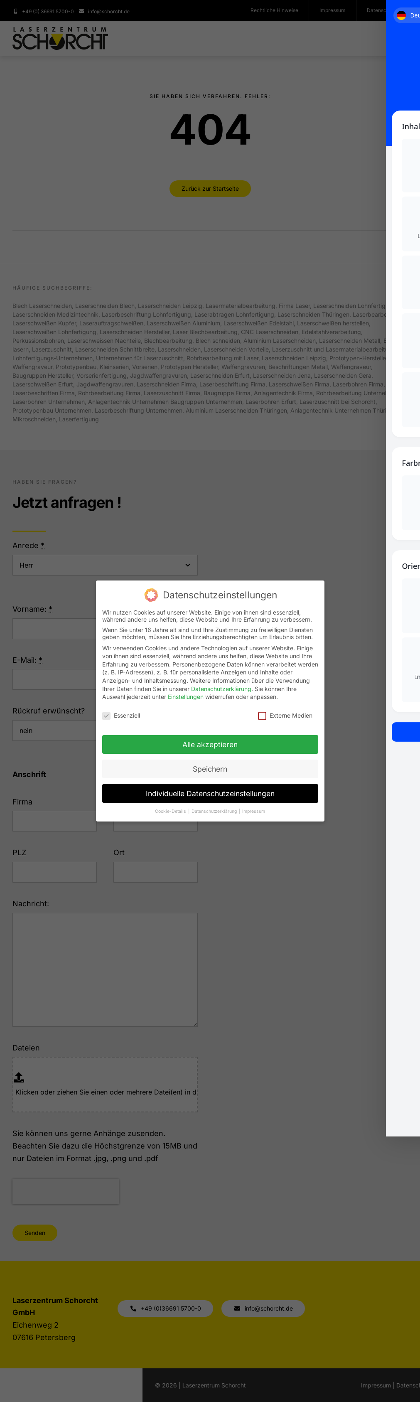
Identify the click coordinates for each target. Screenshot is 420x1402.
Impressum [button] (253, 811)
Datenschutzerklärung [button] (215, 811)
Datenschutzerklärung (221, 688)
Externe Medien (285, 715)
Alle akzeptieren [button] (210, 744)
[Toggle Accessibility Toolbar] (401, 19)
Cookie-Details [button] (171, 811)
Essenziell (121, 715)
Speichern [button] (210, 769)
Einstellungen (186, 696)
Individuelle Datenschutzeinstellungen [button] (210, 793)
